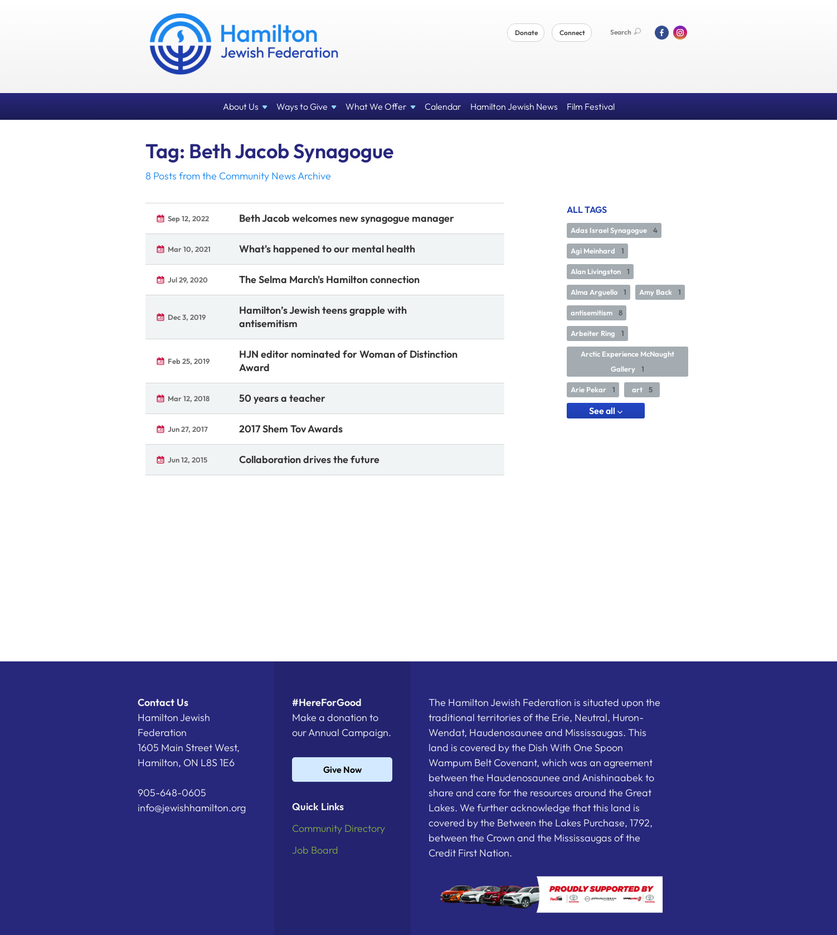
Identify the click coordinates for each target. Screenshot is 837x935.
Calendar (443, 106)
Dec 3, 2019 (187, 317)
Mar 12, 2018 (189, 398)
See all (605, 410)
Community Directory (338, 828)
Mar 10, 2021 (189, 249)
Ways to (306, 106)
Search (625, 32)
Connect (572, 32)
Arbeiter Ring (597, 333)
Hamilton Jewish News (514, 106)
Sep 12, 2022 (188, 218)
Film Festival (591, 106)
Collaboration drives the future (309, 459)
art (642, 389)
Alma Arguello (598, 292)
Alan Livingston (600, 271)
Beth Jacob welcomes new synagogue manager (346, 218)
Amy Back (660, 292)
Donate (526, 32)
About (245, 106)
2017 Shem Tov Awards (291, 428)
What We (380, 106)
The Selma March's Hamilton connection (329, 279)
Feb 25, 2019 (189, 361)
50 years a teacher (282, 398)
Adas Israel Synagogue (614, 230)
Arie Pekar (593, 389)
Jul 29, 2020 (188, 279)
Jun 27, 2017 (188, 429)
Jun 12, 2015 (187, 459)
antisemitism (596, 312)
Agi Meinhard (597, 250)
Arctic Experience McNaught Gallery (627, 361)
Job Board (315, 850)
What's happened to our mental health (327, 248)
